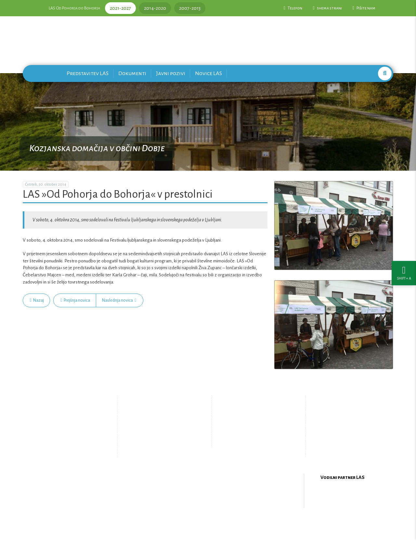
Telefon (293, 8)
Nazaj (37, 300)
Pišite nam (364, 8)
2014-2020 (155, 8)
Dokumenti (132, 73)
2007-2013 (190, 8)
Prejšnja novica (75, 300)
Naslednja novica (119, 300)
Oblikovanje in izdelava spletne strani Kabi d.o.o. (208, 524)
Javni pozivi (170, 73)
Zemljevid (154, 445)
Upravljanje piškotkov (253, 440)
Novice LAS (208, 73)
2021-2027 (120, 8)
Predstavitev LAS (88, 73)
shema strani (327, 8)
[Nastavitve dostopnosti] (404, 270)
